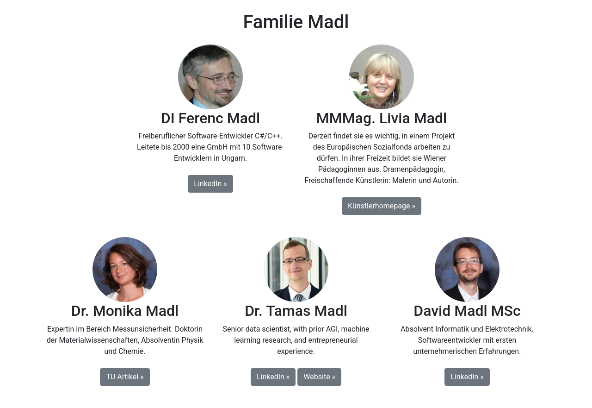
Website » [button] (319, 376)
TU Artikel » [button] (124, 376)
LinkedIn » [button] (210, 183)
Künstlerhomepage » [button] (381, 205)
